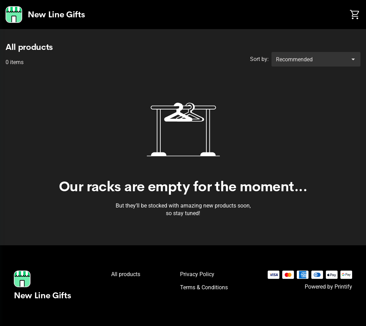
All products (125, 274)
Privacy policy (197, 274)
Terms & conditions (204, 287)
